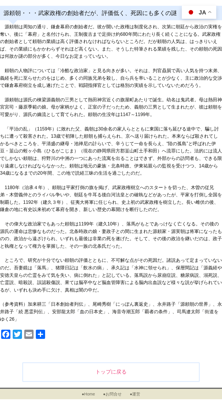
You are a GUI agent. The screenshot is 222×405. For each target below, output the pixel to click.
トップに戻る (111, 372)
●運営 (135, 394)
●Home (88, 394)
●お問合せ (112, 394)
